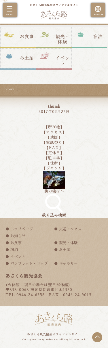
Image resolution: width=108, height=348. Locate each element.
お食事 (27, 37)
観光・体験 (62, 39)
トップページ (21, 229)
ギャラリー (68, 263)
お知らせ (17, 236)
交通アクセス (70, 229)
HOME (9, 90)
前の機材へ (54, 191)
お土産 (27, 58)
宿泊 (98, 37)
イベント (62, 61)
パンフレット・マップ (29, 263)
